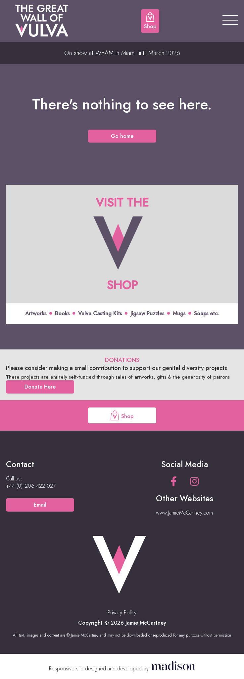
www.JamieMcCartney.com (184, 513)
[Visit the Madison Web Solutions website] (122, 668)
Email (40, 505)
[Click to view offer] (122, 254)
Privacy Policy (122, 612)
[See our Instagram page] (194, 481)
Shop (122, 415)
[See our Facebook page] (174, 481)
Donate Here (40, 387)
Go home (122, 136)
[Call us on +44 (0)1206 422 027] (31, 486)
